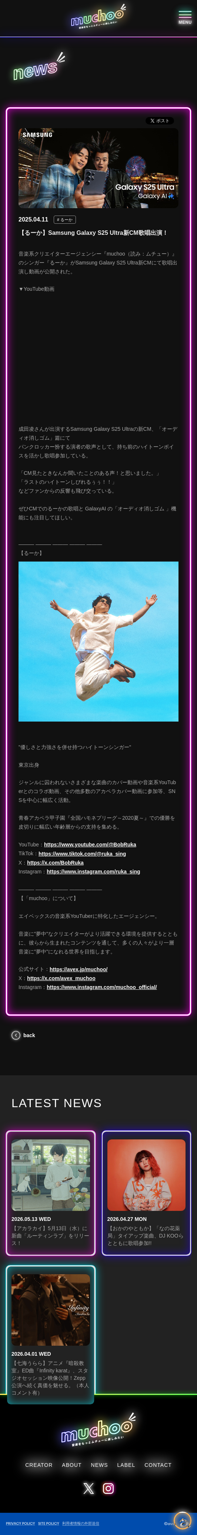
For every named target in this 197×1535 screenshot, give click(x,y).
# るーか (65, 219)
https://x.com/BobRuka (55, 863)
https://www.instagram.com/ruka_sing (93, 872)
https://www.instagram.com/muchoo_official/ (102, 987)
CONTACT (158, 1465)
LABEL (126, 1465)
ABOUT (71, 1465)
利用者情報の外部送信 (80, 1523)
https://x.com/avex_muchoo (61, 978)
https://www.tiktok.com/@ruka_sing (82, 854)
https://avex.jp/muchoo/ (78, 969)
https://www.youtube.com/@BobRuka (90, 845)
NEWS (99, 1465)
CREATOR (39, 1465)
